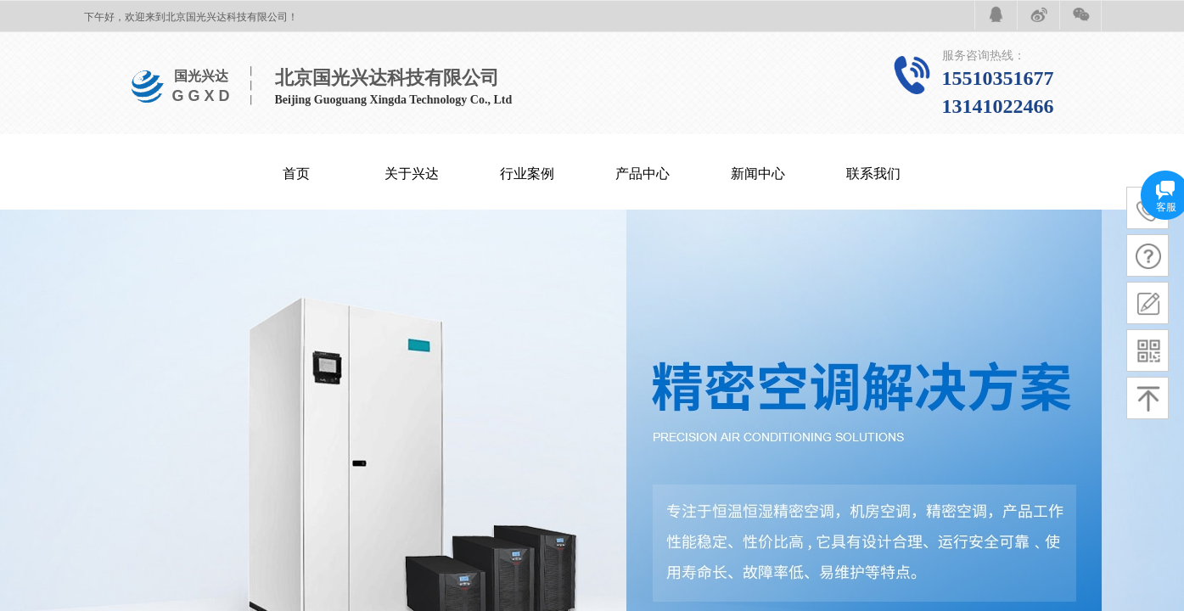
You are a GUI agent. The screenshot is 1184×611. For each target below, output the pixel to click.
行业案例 (527, 173)
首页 (296, 173)
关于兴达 (411, 173)
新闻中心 (758, 173)
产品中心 (642, 173)
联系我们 (873, 173)
